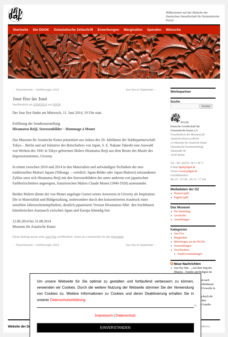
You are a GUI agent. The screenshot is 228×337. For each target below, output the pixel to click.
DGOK (57, 104)
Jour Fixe (50, 236)
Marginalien (133, 29)
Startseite (20, 29)
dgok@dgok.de (187, 167)
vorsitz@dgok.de (188, 171)
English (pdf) (181, 197)
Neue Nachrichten (187, 264)
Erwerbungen (108, 29)
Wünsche (173, 29)
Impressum (104, 315)
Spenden (154, 29)
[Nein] (195, 305)
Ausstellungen (182, 219)
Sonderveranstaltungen (189, 253)
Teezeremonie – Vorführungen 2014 (35, 89)
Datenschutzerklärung (67, 300)
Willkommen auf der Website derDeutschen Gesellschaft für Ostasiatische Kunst (192, 16)
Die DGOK (41, 29)
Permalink (117, 236)
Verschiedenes (182, 249)
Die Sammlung (182, 211)
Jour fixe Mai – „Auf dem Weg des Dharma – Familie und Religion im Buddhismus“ (193, 272)
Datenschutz (126, 315)
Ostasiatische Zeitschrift (73, 29)
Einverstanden (115, 328)
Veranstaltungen (182, 245)
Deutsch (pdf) (181, 193)
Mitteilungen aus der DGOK (189, 241)
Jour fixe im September (141, 89)
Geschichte (180, 215)
